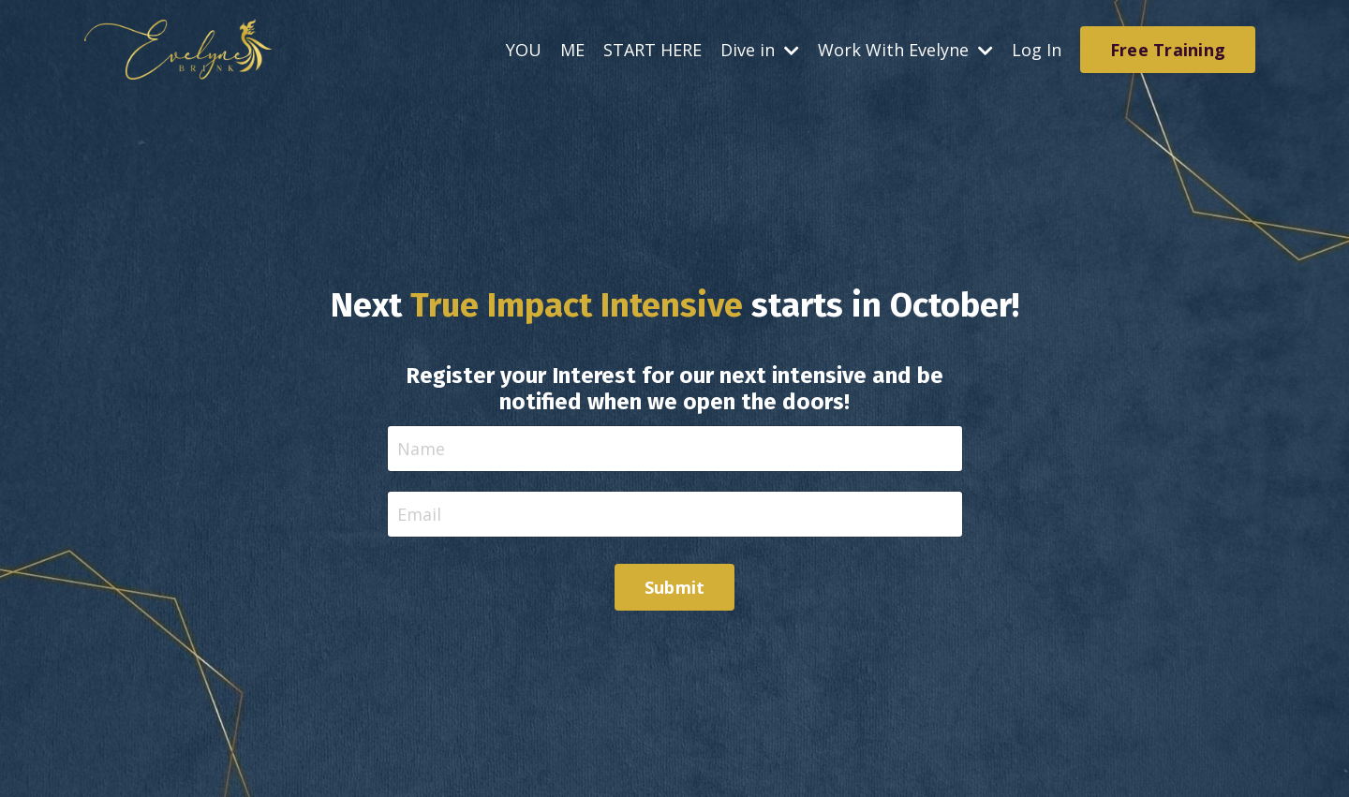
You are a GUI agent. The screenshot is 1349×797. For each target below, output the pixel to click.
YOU (523, 49)
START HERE (652, 49)
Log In (1036, 49)
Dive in (759, 49)
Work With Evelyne (905, 49)
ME (572, 49)
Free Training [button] (1167, 49)
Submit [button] (675, 587)
